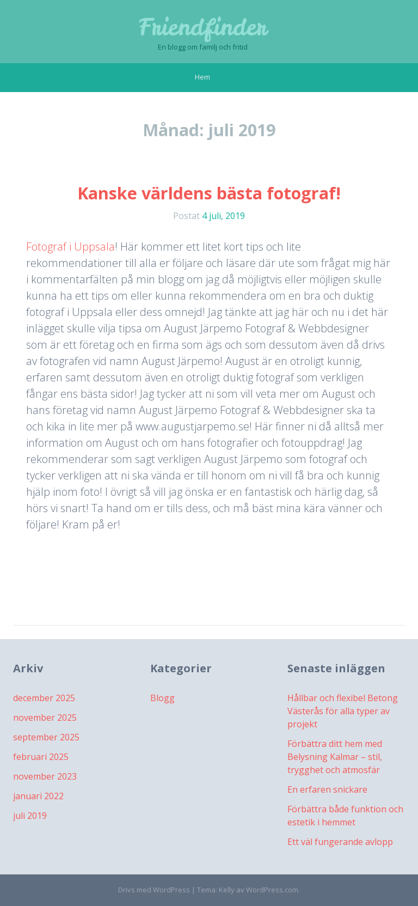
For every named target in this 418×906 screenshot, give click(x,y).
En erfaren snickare (327, 789)
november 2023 (45, 776)
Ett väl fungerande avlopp (340, 842)
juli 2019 (30, 816)
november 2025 (45, 717)
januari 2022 (38, 796)
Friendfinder (203, 27)
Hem (202, 77)
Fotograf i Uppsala (70, 246)
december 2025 (44, 698)
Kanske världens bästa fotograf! (209, 193)
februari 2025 (41, 757)
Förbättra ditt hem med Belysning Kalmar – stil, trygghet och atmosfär (334, 757)
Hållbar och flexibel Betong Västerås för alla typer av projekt (342, 711)
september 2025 (46, 737)
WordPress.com (272, 890)
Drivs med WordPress (154, 890)
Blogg (162, 698)
